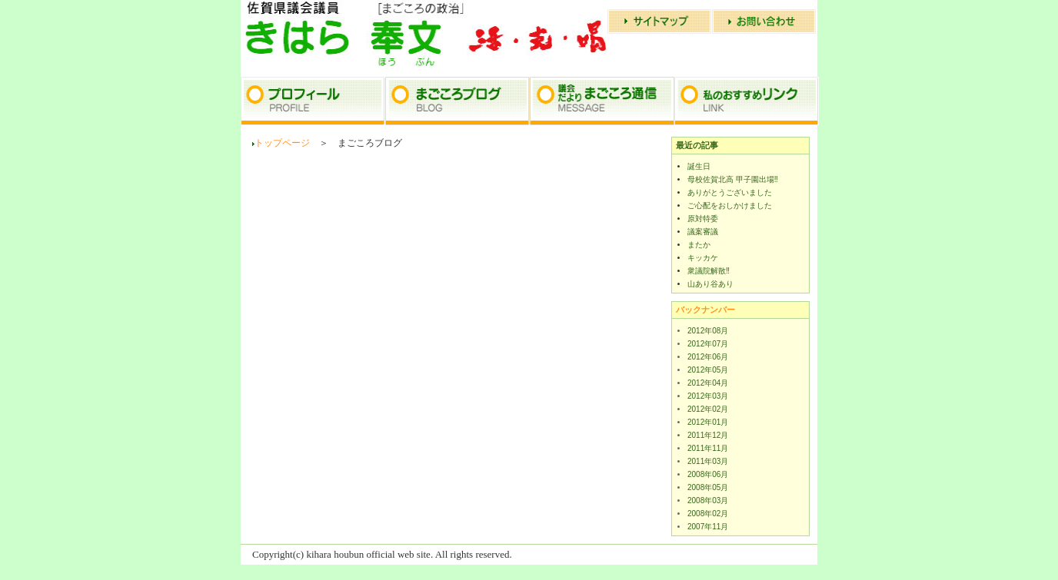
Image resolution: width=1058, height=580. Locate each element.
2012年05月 (707, 370)
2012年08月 (707, 330)
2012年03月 (707, 396)
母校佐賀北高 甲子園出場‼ (732, 179)
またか (698, 244)
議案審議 (702, 231)
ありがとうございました (729, 192)
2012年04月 (707, 383)
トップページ (282, 143)
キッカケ (702, 258)
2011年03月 (707, 461)
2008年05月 (707, 487)
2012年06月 (707, 357)
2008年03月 (707, 500)
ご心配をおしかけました (729, 205)
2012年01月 (707, 422)
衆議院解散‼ (708, 271)
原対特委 (702, 218)
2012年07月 (707, 344)
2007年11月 (707, 526)
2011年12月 (707, 435)
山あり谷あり (710, 284)
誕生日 (698, 166)
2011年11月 (707, 448)
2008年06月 (707, 474)
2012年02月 (707, 409)
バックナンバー (705, 309)
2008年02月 (707, 513)
